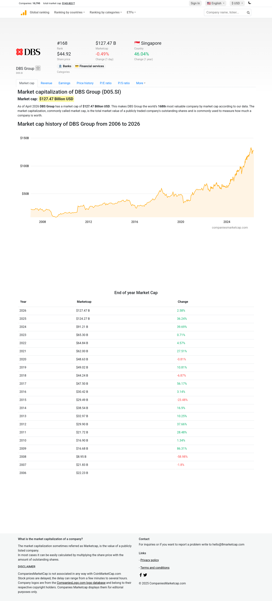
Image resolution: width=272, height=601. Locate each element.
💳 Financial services (89, 66)
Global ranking (39, 12)
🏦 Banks (64, 66)
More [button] (139, 83)
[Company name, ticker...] (227, 12)
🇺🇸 (214, 3)
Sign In (195, 3)
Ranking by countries (68, 12)
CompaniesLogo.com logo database (81, 583)
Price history (85, 83)
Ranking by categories (105, 12)
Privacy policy (149, 560)
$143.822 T (68, 3)
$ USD (236, 3)
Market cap (26, 83)
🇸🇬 (148, 43)
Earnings (64, 83)
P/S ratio (124, 83)
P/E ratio (106, 83)
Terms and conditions (154, 567)
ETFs (130, 12)
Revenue (46, 83)
